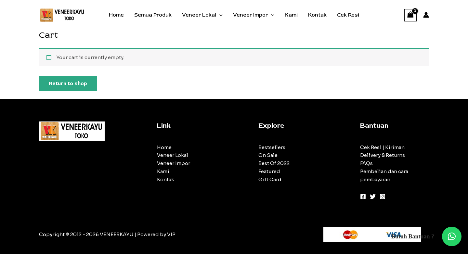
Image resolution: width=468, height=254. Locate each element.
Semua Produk (153, 15)
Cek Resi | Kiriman (382, 147)
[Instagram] (382, 196)
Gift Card (269, 179)
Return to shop (68, 83)
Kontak (317, 15)
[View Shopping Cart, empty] (410, 15)
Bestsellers (271, 147)
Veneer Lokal (202, 15)
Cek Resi (348, 15)
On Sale (268, 155)
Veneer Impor (253, 15)
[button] (452, 236)
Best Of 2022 (274, 163)
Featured (269, 171)
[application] (219, 15)
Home (116, 15)
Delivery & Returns (382, 155)
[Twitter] (373, 196)
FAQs (366, 163)
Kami (291, 15)
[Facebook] (363, 196)
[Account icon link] (426, 15)
